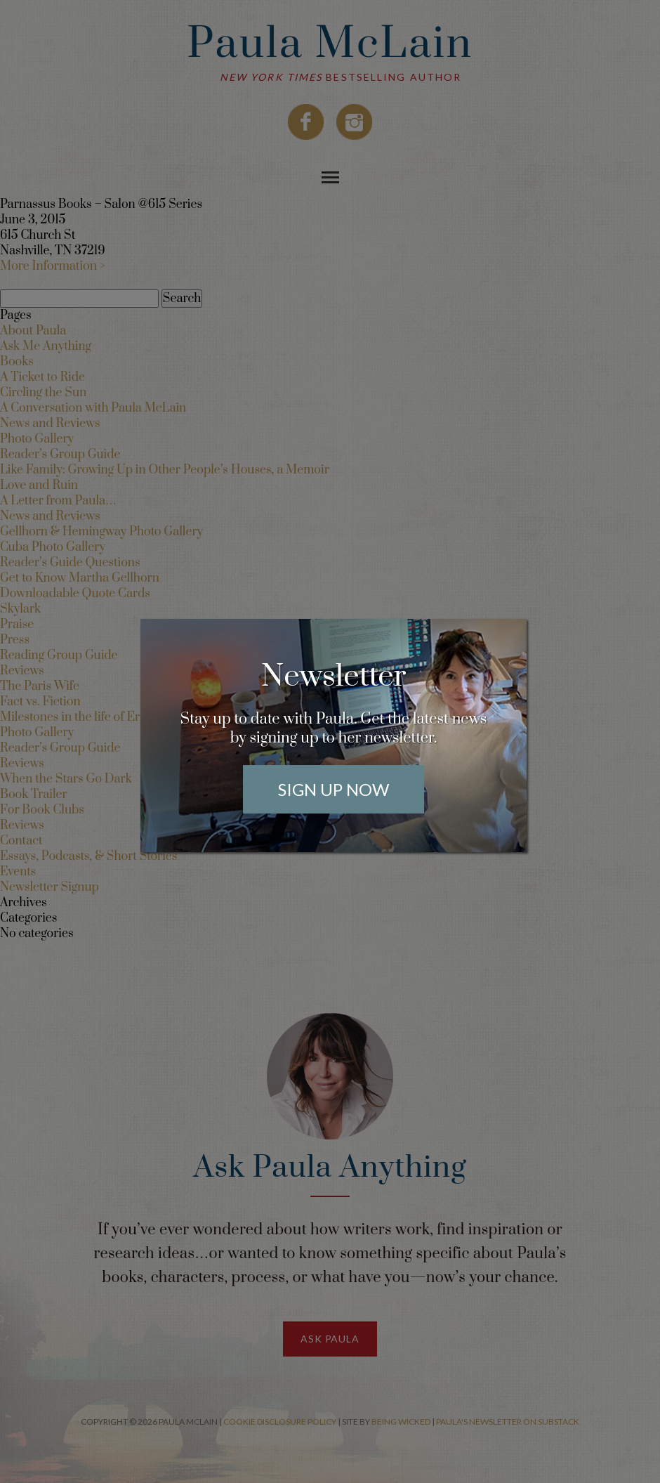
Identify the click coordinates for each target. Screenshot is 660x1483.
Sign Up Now (333, 789)
